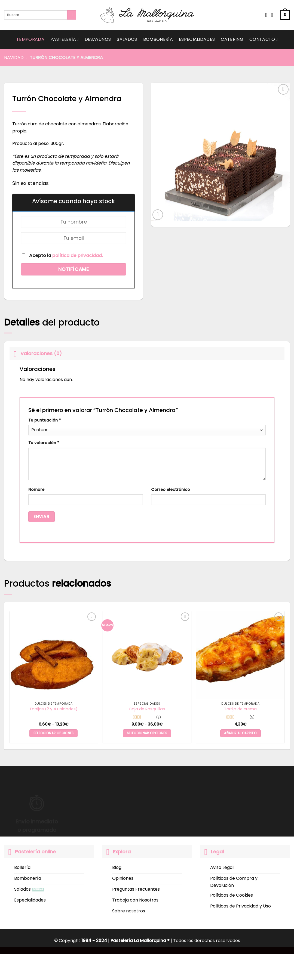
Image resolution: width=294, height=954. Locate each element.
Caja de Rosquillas (147, 709)
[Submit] (71, 15)
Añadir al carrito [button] (240, 733)
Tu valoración (43, 442)
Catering (232, 39)
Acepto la (62, 255)
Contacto (263, 39)
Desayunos (98, 39)
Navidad (14, 57)
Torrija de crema (240, 709)
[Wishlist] (266, 15)
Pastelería (64, 39)
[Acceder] (274, 15)
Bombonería (158, 39)
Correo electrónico (170, 489)
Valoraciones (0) (36, 353)
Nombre (36, 489)
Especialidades (197, 39)
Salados (127, 39)
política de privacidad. (77, 255)
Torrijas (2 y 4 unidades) (53, 709)
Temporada (30, 39)
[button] (285, 15)
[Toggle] (15, 353)
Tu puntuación (44, 420)
